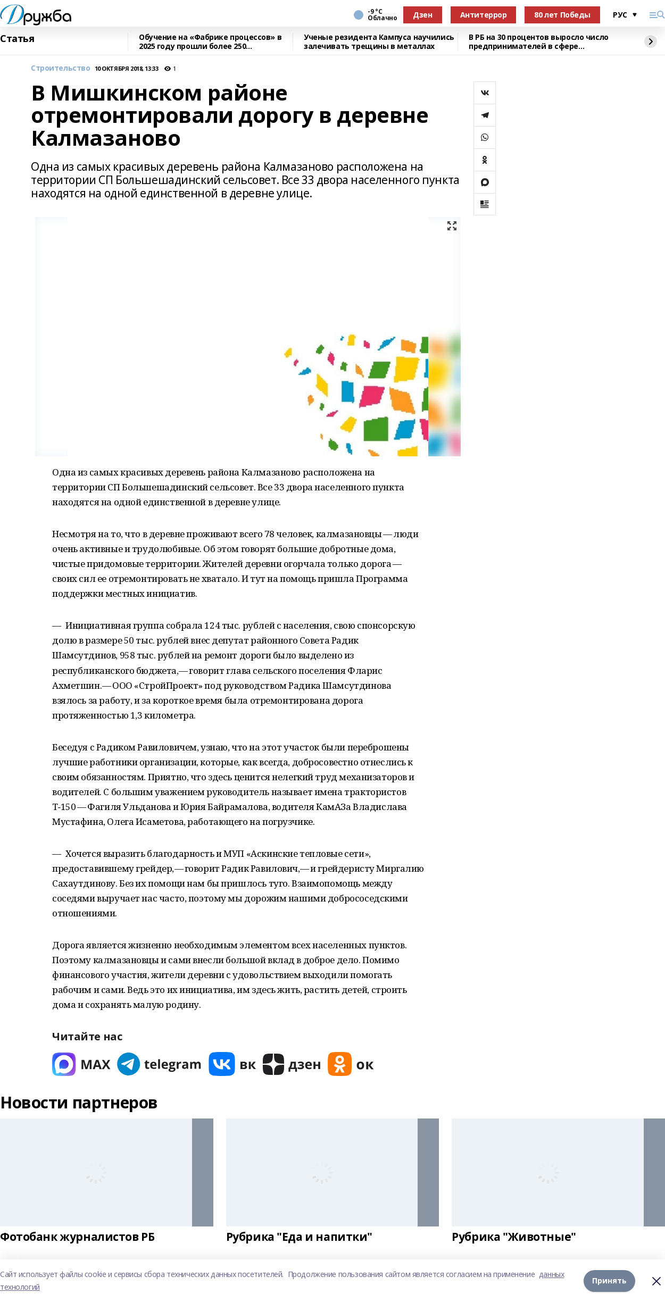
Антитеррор (483, 15)
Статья (17, 39)
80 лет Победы (562, 15)
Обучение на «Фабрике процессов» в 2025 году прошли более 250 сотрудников (210, 42)
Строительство (60, 68)
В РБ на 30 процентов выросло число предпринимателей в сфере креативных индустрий (539, 42)
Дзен (422, 15)
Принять (609, 1280)
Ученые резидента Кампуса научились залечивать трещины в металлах (379, 42)
